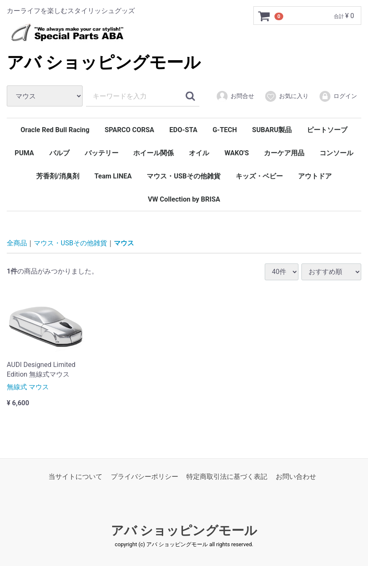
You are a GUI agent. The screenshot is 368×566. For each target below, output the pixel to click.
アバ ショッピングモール (104, 62)
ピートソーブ (327, 130)
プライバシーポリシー (144, 477)
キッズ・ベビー (259, 176)
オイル (199, 153)
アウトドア (315, 176)
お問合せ (235, 96)
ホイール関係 (153, 153)
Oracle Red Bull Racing (55, 130)
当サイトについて (75, 477)
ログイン (338, 96)
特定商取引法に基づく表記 (226, 477)
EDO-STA (183, 130)
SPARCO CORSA (129, 130)
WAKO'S (236, 153)
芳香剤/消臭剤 (57, 176)
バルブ (59, 153)
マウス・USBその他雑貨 (183, 176)
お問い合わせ (296, 477)
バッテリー (101, 153)
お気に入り (286, 96)
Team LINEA (113, 176)
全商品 (17, 243)
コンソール (336, 153)
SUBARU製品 (272, 130)
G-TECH (224, 130)
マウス (124, 243)
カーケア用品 (284, 153)
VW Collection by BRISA (184, 199)
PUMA (24, 153)
